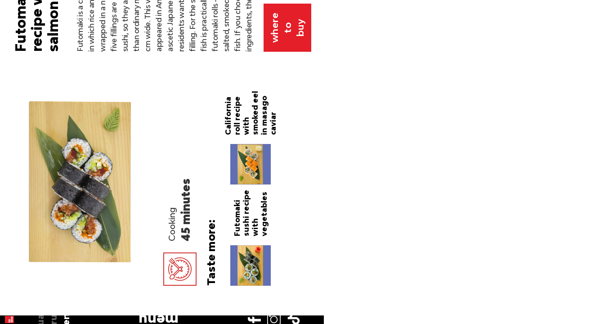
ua (17, 62)
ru (17, 74)
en (17, 87)
